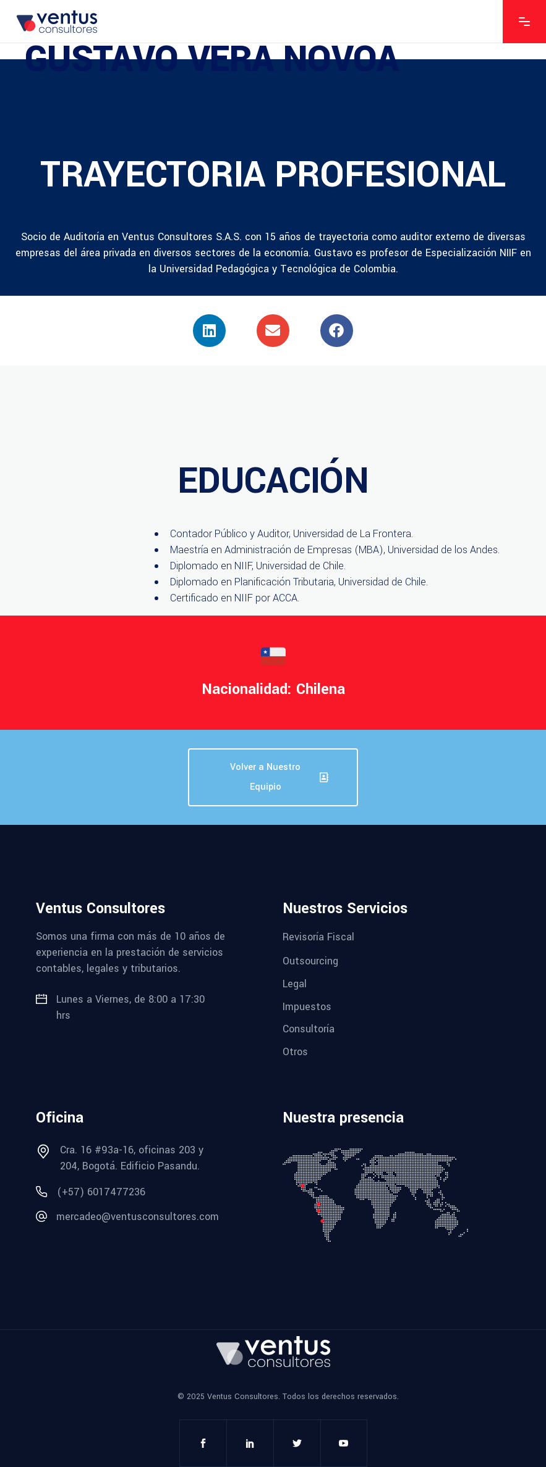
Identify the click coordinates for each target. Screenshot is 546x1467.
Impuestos (307, 1006)
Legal (295, 984)
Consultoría (309, 1029)
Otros (295, 1052)
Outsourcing (310, 961)
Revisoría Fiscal (318, 936)
